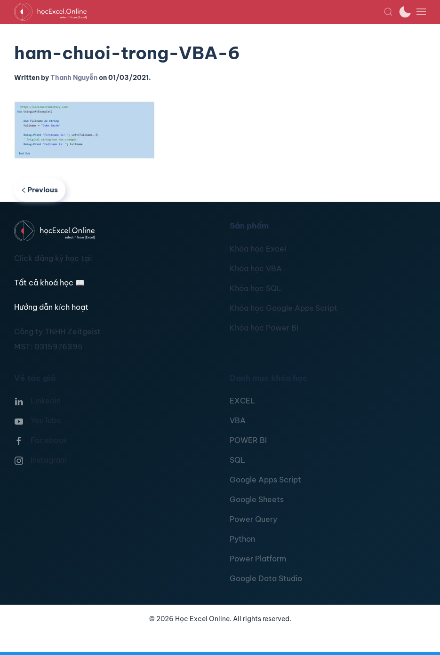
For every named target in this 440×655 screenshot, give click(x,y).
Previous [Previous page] (40, 189)
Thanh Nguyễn (73, 77)
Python (242, 539)
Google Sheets (257, 499)
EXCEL (242, 400)
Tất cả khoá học (49, 282)
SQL (237, 460)
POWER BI (248, 440)
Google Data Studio (266, 578)
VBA (238, 420)
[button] (388, 12)
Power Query (253, 519)
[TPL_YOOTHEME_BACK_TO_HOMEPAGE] (199, 12)
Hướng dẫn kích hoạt (51, 307)
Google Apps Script (265, 479)
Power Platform (258, 558)
